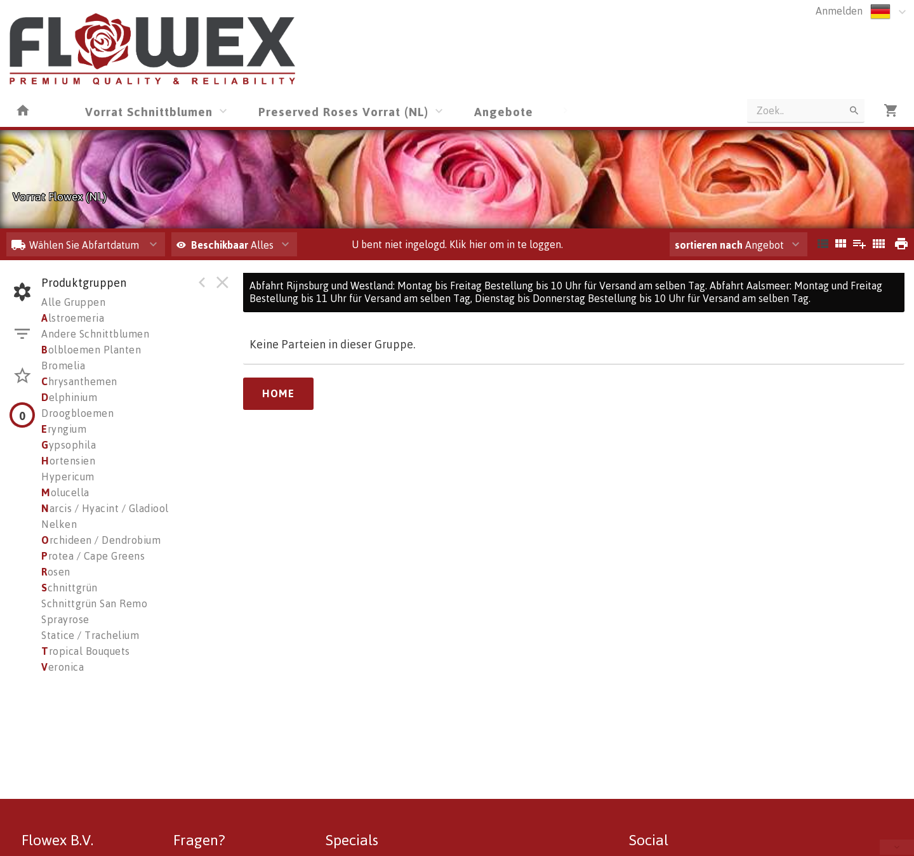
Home (278, 393)
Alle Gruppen (73, 302)
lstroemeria (72, 318)
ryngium (63, 429)
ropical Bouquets (85, 651)
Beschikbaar (221, 245)
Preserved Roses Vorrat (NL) (343, 111)
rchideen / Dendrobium (101, 540)
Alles (225, 245)
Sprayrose (65, 619)
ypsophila (68, 444)
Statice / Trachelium (90, 635)
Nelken (59, 524)
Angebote (503, 111)
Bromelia (63, 365)
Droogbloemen (77, 413)
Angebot (729, 245)
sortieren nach (710, 245)
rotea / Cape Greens (93, 556)
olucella (65, 492)
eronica (62, 667)
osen (55, 571)
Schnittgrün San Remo (94, 603)
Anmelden (839, 10)
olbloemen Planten (91, 349)
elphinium (69, 397)
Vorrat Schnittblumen (149, 111)
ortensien (68, 460)
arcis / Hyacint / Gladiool (105, 508)
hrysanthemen (79, 381)
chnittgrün (69, 587)
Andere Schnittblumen (95, 333)
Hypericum (68, 476)
